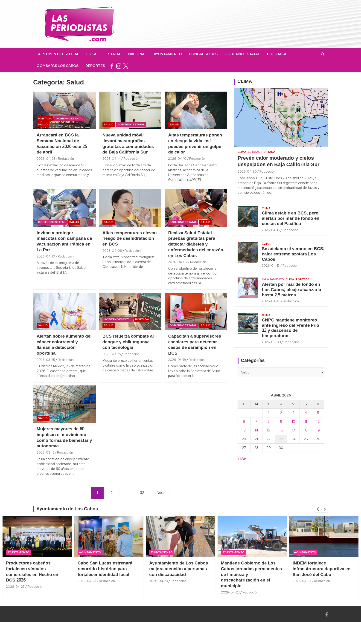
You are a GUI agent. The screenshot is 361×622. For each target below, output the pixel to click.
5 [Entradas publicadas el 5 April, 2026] (318, 413)
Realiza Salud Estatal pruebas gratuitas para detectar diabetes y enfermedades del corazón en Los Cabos (195, 244)
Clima (242, 152)
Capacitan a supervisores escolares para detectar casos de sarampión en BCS (194, 345)
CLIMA (244, 82)
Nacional (137, 54)
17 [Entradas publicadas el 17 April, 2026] (293, 430)
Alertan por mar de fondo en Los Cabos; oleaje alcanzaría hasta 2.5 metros (291, 290)
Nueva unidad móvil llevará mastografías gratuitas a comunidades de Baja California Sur (128, 144)
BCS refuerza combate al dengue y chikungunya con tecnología (128, 342)
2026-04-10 (177, 158)
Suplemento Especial (58, 54)
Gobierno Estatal (242, 54)
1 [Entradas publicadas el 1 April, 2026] (268, 413)
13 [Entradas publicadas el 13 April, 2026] (244, 430)
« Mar (242, 459)
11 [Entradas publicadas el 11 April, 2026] (306, 421)
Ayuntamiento (168, 54)
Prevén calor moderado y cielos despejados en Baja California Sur (278, 161)
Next (160, 492)
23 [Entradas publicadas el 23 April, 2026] (281, 439)
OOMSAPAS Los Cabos (58, 66)
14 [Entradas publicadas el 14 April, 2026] (256, 430)
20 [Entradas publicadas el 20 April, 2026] (244, 439)
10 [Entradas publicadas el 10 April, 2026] (293, 421)
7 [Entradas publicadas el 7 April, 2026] (256, 421)
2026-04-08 (112, 251)
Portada (45, 118)
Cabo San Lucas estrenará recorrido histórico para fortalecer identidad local (105, 569)
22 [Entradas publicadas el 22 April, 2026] (268, 439)
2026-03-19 (177, 360)
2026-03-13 (45, 452)
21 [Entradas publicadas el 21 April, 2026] (256, 439)
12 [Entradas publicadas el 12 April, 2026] (318, 421)
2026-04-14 (111, 158)
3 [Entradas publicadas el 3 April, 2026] (293, 413)
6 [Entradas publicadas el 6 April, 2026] (244, 421)
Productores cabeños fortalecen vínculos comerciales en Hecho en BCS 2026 (32, 572)
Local (92, 54)
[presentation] (318, 509)
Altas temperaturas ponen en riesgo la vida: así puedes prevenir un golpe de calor (195, 144)
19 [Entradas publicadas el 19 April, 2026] (318, 430)
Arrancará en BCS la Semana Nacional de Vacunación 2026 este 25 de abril (62, 144)
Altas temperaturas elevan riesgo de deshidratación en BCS (129, 238)
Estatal (113, 54)
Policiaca (276, 54)
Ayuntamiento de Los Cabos (67, 509)
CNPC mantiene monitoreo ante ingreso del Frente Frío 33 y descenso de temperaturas (290, 328)
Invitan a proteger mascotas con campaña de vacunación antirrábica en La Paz (64, 241)
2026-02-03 (271, 342)
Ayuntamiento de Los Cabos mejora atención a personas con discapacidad (178, 569)
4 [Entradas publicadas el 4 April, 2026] (306, 413)
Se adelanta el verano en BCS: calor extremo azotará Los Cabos (293, 254)
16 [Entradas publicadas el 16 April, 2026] (281, 430)
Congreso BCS (203, 54)
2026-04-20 (247, 171)
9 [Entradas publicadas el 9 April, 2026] (281, 421)
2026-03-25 (46, 360)
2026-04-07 (177, 262)
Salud (43, 124)
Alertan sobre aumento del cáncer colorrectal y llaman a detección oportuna (64, 345)
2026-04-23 (46, 158)
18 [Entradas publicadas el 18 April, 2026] (305, 430)
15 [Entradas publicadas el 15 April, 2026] (268, 430)
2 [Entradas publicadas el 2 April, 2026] (281, 413)
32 (142, 492)
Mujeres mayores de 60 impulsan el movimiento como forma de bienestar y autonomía (64, 437)
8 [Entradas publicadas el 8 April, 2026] (269, 421)
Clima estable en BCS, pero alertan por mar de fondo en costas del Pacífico (290, 219)
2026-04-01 (271, 301)
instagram (118, 66)
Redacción (66, 158)
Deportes (95, 66)
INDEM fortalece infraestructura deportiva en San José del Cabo (322, 569)
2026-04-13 (271, 265)
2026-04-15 (271, 230)
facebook (111, 66)
